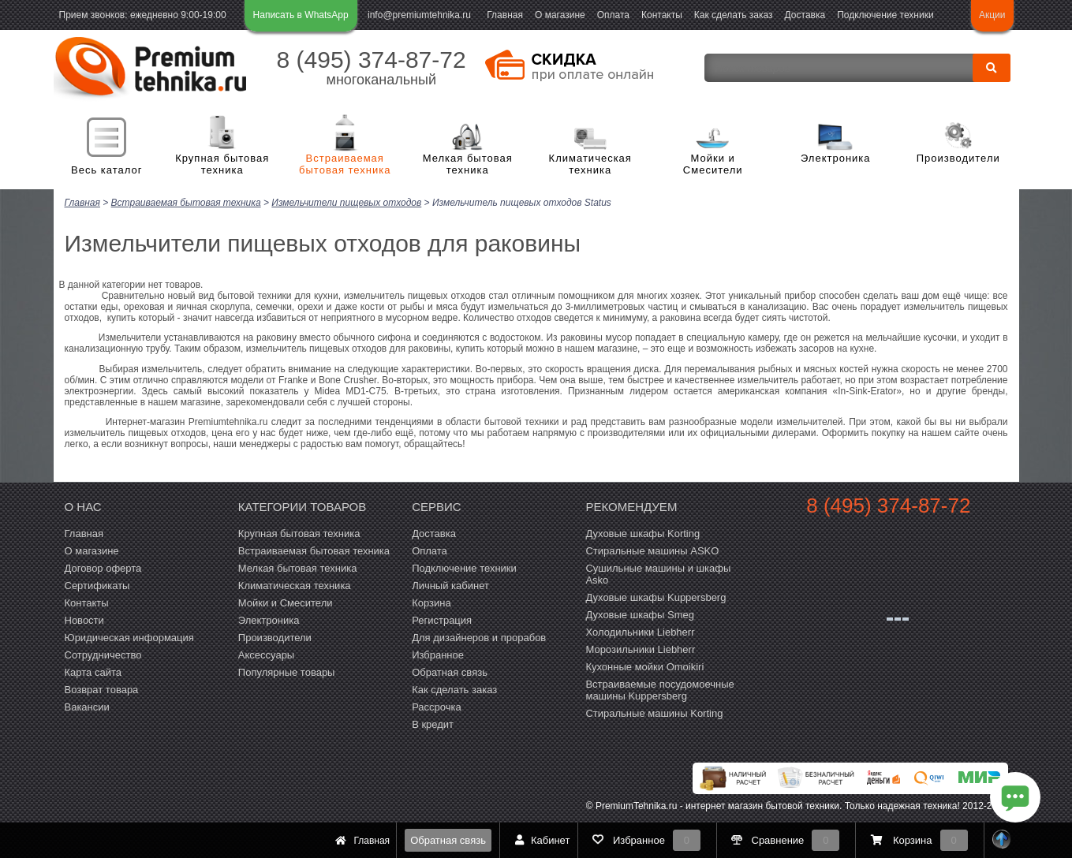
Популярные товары (286, 671)
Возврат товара (102, 689)
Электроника (836, 158)
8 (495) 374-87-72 (371, 60)
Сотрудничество (103, 654)
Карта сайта (93, 671)
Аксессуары (266, 654)
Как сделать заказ (733, 15)
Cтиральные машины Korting (654, 712)
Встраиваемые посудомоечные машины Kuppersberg (659, 689)
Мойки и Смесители (713, 164)
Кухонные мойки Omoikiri (644, 666)
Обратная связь (448, 840)
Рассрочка (436, 706)
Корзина (431, 602)
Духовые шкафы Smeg (639, 614)
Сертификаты (97, 585)
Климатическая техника (590, 164)
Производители (958, 158)
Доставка (805, 15)
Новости (84, 619)
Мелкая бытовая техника (468, 164)
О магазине (560, 15)
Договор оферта (103, 567)
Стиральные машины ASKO (652, 550)
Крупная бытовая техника (222, 164)
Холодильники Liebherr (639, 631)
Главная (505, 15)
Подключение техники (885, 15)
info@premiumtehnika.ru (419, 15)
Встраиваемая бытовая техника (344, 164)
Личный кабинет (450, 585)
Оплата (613, 15)
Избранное (438, 654)
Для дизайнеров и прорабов (479, 637)
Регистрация (442, 619)
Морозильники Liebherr (640, 649)
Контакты (661, 15)
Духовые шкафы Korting (642, 533)
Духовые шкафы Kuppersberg (655, 596)
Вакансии (87, 706)
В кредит (433, 723)
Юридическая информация (129, 637)
